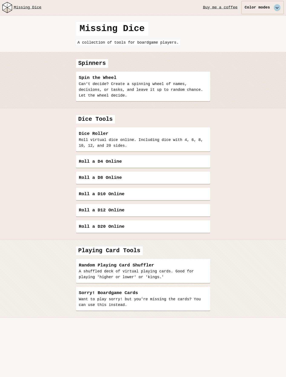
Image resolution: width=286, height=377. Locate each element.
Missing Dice (21, 7)
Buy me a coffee (220, 7)
